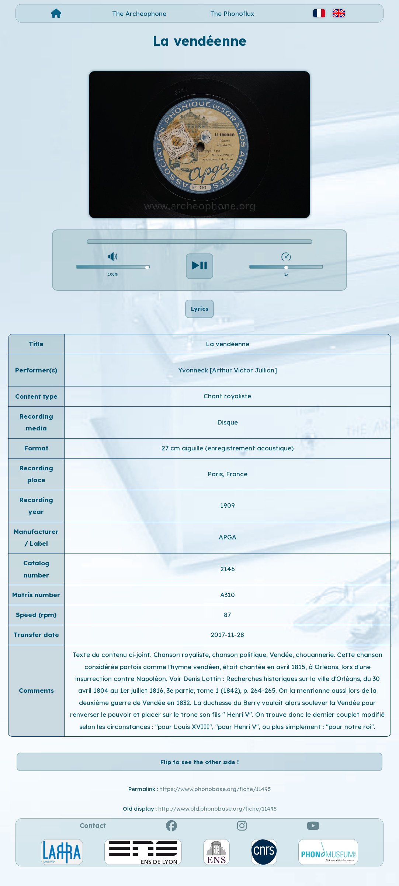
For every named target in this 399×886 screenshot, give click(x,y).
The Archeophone (139, 13)
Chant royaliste (227, 404)
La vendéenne (227, 351)
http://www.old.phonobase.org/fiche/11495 (217, 823)
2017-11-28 (227, 642)
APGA (227, 545)
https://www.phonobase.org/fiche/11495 (215, 804)
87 (227, 622)
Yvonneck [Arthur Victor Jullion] (227, 378)
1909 (227, 513)
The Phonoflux (232, 13)
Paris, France (227, 481)
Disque (227, 429)
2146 (227, 576)
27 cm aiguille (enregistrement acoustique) (228, 455)
